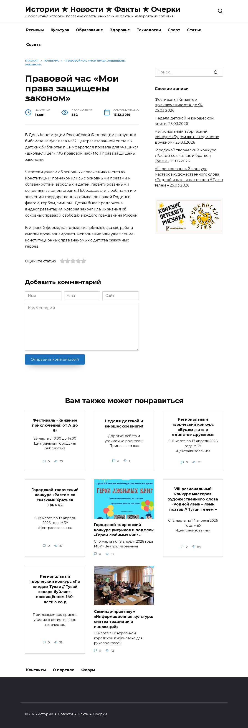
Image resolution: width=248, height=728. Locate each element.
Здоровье (120, 30)
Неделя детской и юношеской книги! (124, 423)
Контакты (36, 670)
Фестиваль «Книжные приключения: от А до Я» (55, 425)
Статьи (194, 30)
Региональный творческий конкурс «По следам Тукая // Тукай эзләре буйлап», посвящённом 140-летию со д (55, 589)
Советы (34, 44)
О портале (63, 670)
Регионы (35, 30)
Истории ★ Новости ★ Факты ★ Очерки (103, 9)
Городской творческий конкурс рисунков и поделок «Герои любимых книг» (124, 530)
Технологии (149, 30)
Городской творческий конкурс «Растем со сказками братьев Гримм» (185, 155)
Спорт (174, 30)
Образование (89, 30)
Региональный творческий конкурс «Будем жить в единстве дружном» (187, 137)
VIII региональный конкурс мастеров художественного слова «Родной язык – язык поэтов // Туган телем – (193, 499)
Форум (88, 670)
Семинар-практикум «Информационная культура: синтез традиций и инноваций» (123, 619)
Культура (60, 30)
